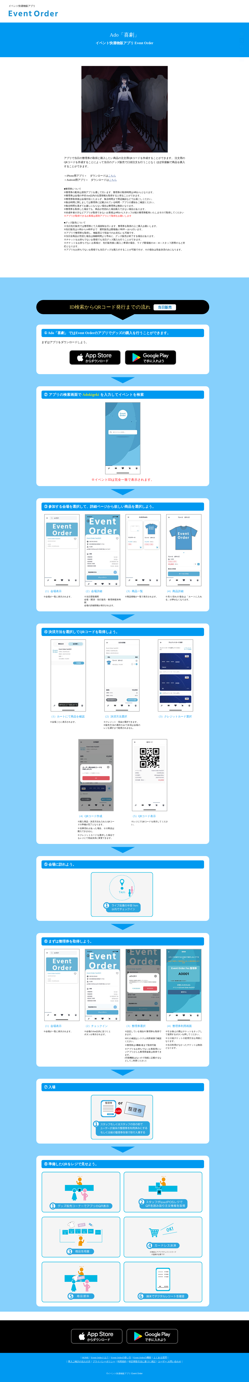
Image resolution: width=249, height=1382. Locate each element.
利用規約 (121, 1361)
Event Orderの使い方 (121, 1357)
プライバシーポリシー (104, 1361)
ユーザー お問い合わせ (169, 1361)
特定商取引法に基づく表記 (142, 1361)
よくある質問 (160, 1357)
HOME (85, 1357)
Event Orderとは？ (100, 1357)
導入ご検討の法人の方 (79, 1361)
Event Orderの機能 (142, 1357)
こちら (112, 175)
